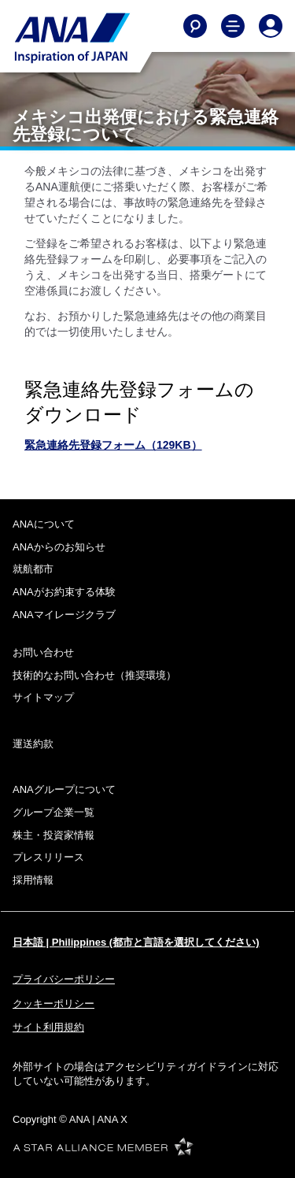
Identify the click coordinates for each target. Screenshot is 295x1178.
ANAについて (44, 524)
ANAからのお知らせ (59, 547)
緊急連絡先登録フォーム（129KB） (113, 445)
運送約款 (33, 744)
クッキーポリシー (53, 1003)
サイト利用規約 (48, 1027)
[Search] (195, 26)
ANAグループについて (64, 789)
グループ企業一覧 (53, 812)
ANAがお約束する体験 (64, 592)
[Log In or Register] (270, 26)
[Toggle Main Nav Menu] (233, 26)
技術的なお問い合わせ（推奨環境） (94, 675)
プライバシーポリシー (64, 979)
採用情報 (33, 880)
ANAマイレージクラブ (64, 614)
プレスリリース (48, 857)
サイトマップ (43, 697)
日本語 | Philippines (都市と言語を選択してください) (136, 942)
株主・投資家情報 (53, 835)
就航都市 (33, 569)
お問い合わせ (43, 652)
